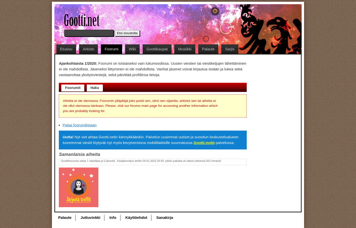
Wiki (132, 49)
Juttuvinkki (90, 217)
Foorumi (111, 49)
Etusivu (66, 49)
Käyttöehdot (136, 217)
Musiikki (185, 49)
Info (113, 217)
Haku (94, 88)
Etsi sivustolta (127, 33)
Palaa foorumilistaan (80, 125)
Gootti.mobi (204, 143)
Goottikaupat (157, 49)
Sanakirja (164, 217)
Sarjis (229, 49)
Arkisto (88, 49)
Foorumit (73, 88)
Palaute (208, 49)
